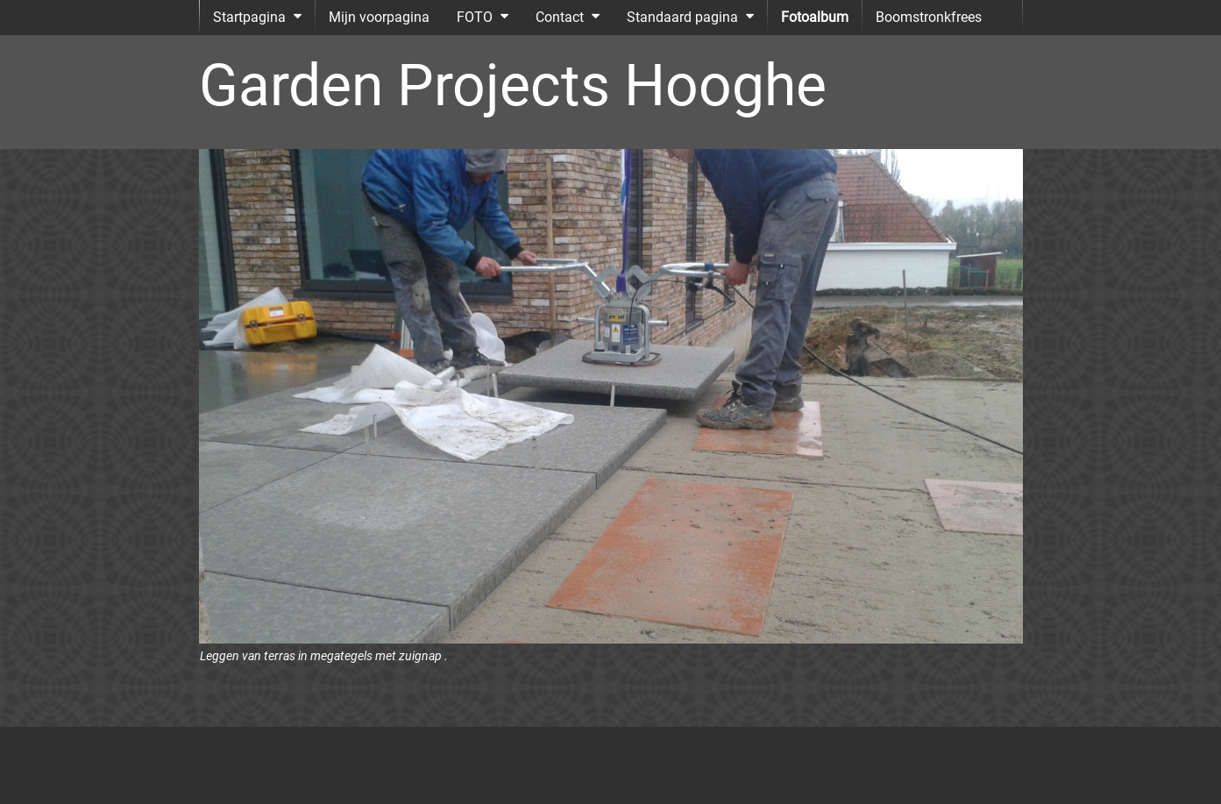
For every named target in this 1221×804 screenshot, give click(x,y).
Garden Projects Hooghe (513, 85)
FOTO (475, 17)
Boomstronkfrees (929, 17)
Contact (560, 17)
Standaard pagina (682, 17)
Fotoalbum (814, 17)
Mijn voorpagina (379, 17)
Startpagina (249, 17)
